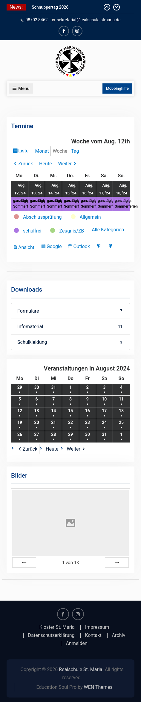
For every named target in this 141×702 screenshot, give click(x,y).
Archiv (118, 635)
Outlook (82, 247)
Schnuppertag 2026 (50, 7)
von (70, 562)
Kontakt (93, 635)
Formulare (70, 311)
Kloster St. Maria (57, 627)
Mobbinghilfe (117, 88)
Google (55, 247)
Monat (42, 151)
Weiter (65, 163)
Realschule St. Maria (80, 669)
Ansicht (27, 247)
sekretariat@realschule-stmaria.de (88, 19)
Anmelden (76, 643)
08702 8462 (36, 19)
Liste (24, 151)
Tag (75, 151)
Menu (21, 88)
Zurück (25, 163)
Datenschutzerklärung (51, 635)
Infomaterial (70, 326)
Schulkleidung (70, 342)
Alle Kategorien (108, 229)
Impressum (97, 627)
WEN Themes (98, 687)
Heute (45, 163)
